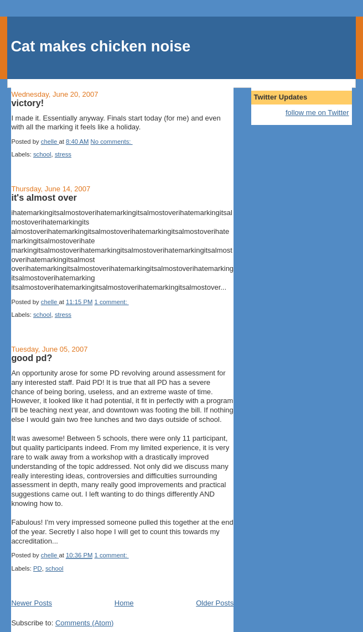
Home (124, 603)
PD (37, 568)
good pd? (31, 358)
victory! (27, 103)
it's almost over (44, 197)
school (42, 154)
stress (63, 154)
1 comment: (112, 302)
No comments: (112, 141)
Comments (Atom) (84, 623)
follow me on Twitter (317, 112)
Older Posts (215, 603)
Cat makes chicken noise (100, 46)
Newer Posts (31, 603)
